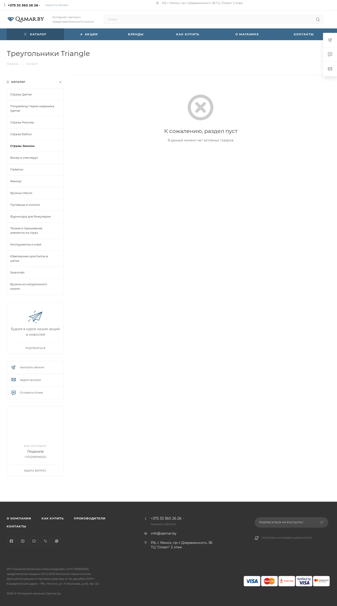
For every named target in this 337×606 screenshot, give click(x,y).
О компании (19, 518)
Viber (45, 541)
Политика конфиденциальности (287, 538)
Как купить (52, 518)
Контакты (16, 526)
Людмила (35, 451)
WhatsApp (56, 541)
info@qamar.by (163, 533)
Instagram (23, 541)
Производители (89, 518)
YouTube (34, 541)
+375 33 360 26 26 (23, 5)
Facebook (11, 541)
